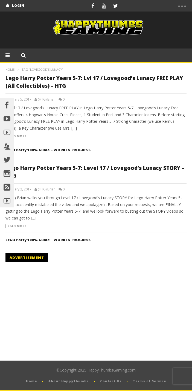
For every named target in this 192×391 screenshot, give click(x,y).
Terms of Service (149, 381)
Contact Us (111, 381)
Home (9, 69)
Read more (16, 136)
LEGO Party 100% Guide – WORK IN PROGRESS (48, 149)
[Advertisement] (51, 311)
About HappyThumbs (68, 381)
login (18, 5)
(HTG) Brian (47, 99)
